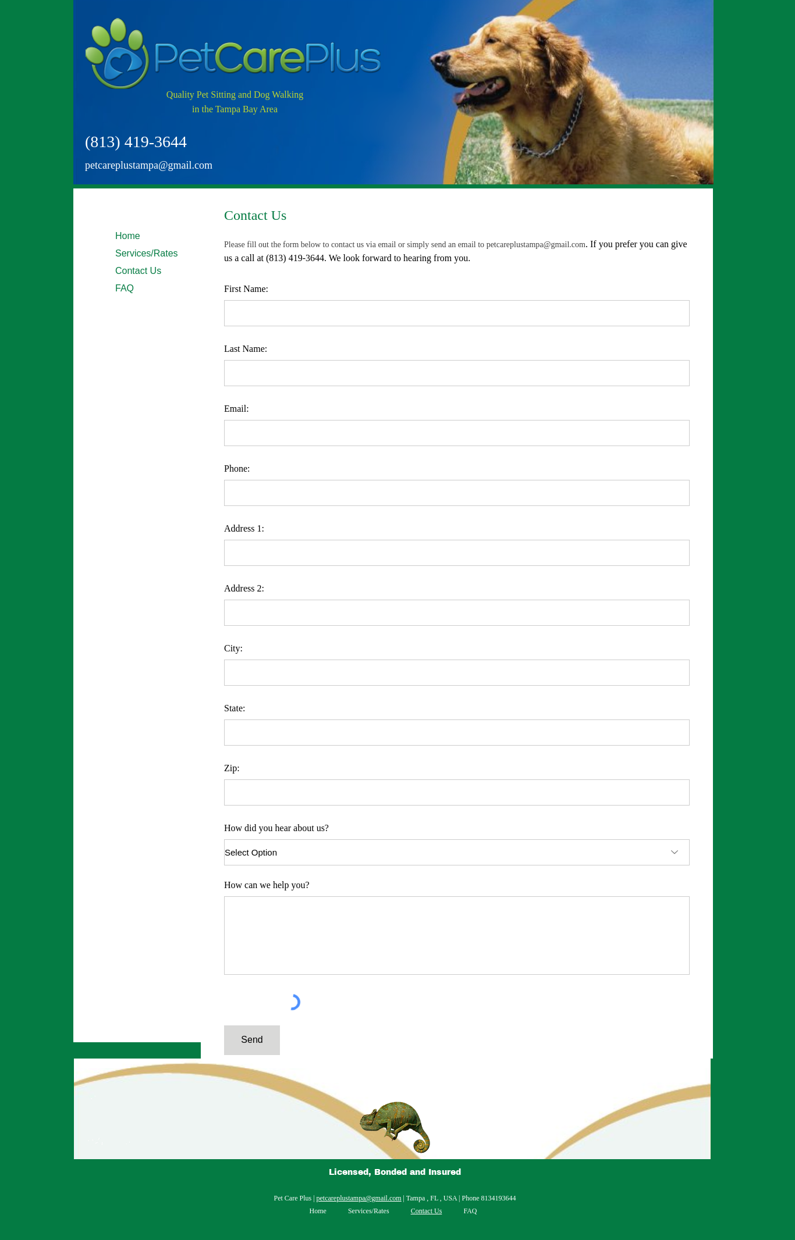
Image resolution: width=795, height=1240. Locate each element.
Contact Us (138, 271)
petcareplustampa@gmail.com (148, 165)
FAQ (124, 288)
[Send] (252, 1040)
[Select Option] (457, 852)
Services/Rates (146, 253)
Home (127, 236)
